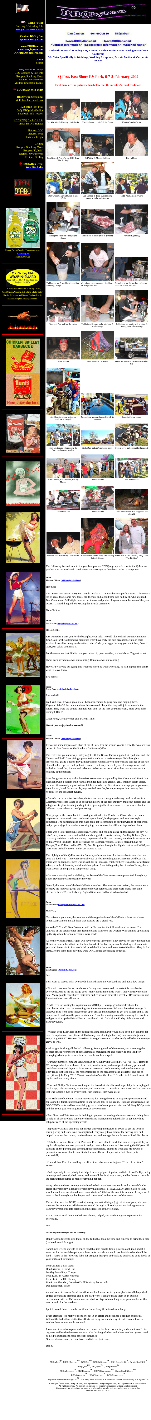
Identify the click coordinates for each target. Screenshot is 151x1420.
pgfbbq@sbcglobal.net (68, 689)
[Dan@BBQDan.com (67, 970)
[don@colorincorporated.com (71, 904)
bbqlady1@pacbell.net (68, 623)
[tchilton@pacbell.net (70, 580)
